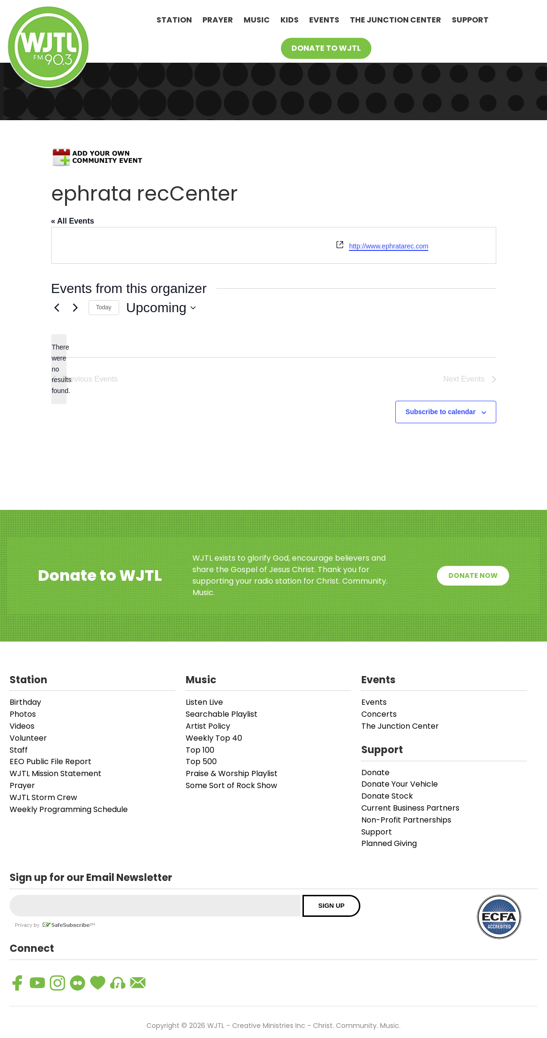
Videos (22, 726)
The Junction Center (395, 19)
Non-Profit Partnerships (406, 819)
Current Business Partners (410, 807)
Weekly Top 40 (214, 738)
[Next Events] (75, 308)
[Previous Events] (57, 308)
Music (257, 19)
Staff (19, 750)
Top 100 (200, 750)
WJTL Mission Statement (55, 773)
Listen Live (204, 702)
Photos (23, 714)
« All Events (72, 221)
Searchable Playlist (221, 714)
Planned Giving (389, 843)
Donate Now (473, 575)
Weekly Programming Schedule (69, 809)
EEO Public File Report (50, 761)
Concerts (379, 714)
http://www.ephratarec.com (388, 246)
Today (104, 307)
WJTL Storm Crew (43, 797)
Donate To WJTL (326, 48)
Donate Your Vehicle (399, 784)
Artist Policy (208, 726)
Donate (375, 772)
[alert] (59, 369)
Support (470, 19)
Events (324, 19)
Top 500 (201, 761)
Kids (289, 19)
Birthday (25, 702)
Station (174, 19)
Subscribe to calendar (440, 412)
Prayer (217, 19)
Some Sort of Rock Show (231, 785)
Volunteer (28, 738)
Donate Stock (387, 795)
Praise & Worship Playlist (232, 773)
